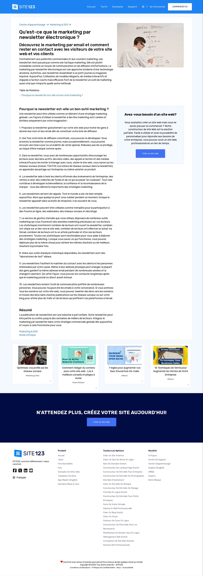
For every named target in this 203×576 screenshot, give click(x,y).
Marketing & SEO (59, 24)
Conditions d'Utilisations (80, 568)
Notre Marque (154, 480)
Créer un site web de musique (117, 484)
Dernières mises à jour (68, 484)
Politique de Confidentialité (103, 568)
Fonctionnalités (65, 464)
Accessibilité (128, 568)
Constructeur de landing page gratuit (121, 468)
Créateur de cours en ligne (116, 521)
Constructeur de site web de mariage (120, 488)
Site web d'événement (113, 480)
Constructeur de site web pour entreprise (122, 472)
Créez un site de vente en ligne (118, 460)
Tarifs (104, 6)
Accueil (91, 6)
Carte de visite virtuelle (114, 504)
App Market (67, 480)
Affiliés (151, 472)
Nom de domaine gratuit (114, 464)
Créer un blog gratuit (113, 513)
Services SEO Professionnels (116, 545)
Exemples (117, 6)
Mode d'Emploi (27, 335)
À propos (152, 456)
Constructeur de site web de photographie (123, 476)
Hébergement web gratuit (115, 537)
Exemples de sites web (69, 472)
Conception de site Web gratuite (118, 541)
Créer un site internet (113, 456)
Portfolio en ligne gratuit (115, 492)
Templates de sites (67, 476)
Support (132, 6)
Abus (119, 568)
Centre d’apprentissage (32, 24)
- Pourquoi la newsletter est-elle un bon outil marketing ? (51, 95)
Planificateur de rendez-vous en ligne (121, 533)
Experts (152, 476)
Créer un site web (150, 153)
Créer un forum (110, 517)
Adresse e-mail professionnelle (117, 508)
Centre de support (157, 460)
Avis (60, 468)
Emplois (156, 468)
